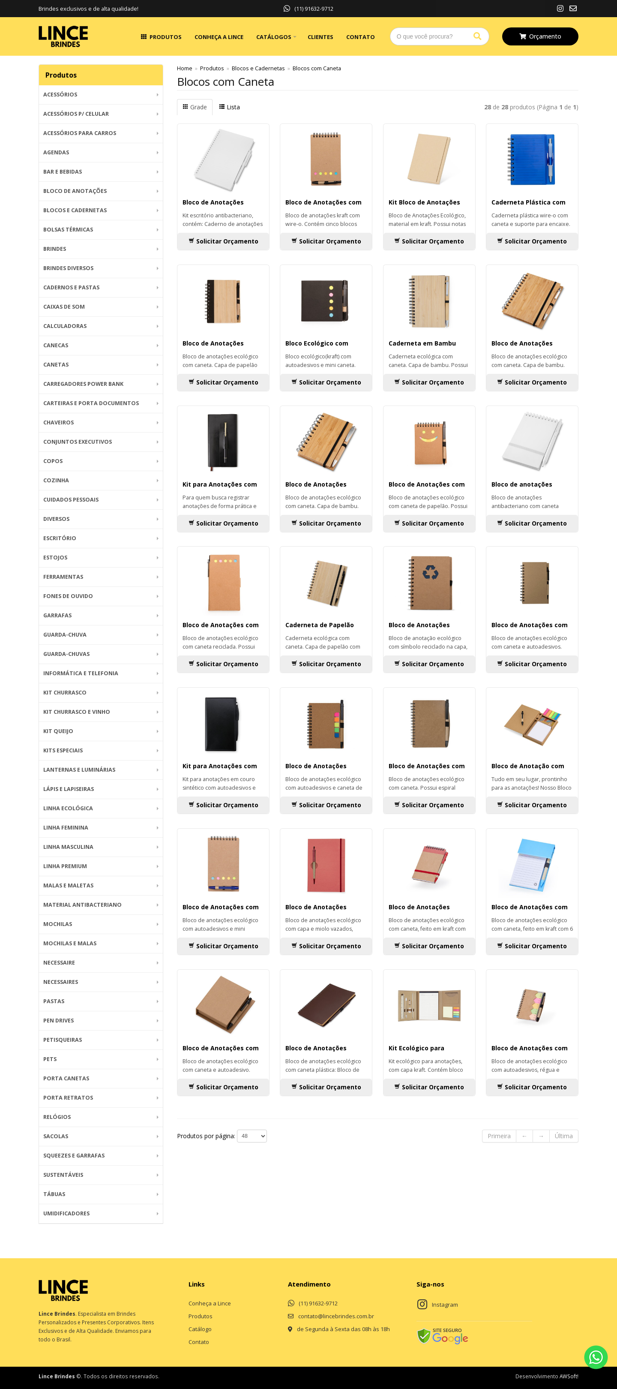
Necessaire (59, 962)
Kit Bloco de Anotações (424, 202)
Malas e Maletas (68, 885)
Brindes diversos (68, 268)
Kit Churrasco (65, 692)
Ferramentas (63, 576)
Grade (195, 107)
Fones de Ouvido (68, 596)
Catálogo (200, 1329)
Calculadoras (65, 326)
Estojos (55, 557)
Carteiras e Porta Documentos (91, 403)
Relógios (57, 1117)
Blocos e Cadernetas (75, 210)
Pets (50, 1059)
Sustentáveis (63, 1175)
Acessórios (60, 94)
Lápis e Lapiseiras (68, 789)
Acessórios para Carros (79, 133)
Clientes (320, 37)
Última (564, 1136)
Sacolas (55, 1136)
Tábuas (54, 1194)
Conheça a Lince (219, 37)
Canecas (55, 345)
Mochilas (57, 924)
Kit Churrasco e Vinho (76, 712)
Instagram (445, 1304)
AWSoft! (569, 1376)
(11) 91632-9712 (308, 8)
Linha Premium (65, 866)
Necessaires (60, 982)
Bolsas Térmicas (68, 229)
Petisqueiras (62, 1039)
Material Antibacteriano (82, 904)
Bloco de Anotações (75, 191)
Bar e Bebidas (62, 171)
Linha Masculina (68, 847)
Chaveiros (58, 422)
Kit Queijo (58, 731)
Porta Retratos (68, 1097)
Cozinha (56, 480)
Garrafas (57, 615)
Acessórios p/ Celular (76, 113)
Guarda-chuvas (66, 654)
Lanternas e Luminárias (79, 769)
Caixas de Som (64, 306)
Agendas (56, 152)
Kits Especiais (63, 750)
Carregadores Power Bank (83, 384)
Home (184, 68)
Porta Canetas (66, 1078)
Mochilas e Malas (69, 943)
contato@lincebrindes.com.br (336, 1316)
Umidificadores (66, 1213)
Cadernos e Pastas (71, 287)
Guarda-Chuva (65, 634)
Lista (229, 107)
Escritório (59, 538)
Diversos (56, 519)
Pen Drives (58, 1020)
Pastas (53, 1001)
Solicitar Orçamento (223, 241)
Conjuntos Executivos (77, 441)
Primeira (499, 1136)
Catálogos (273, 37)
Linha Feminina (65, 827)
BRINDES (54, 249)
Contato (360, 37)
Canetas (56, 364)
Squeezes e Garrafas (74, 1155)
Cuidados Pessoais (71, 499)
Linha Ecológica (68, 808)
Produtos (166, 37)
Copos (53, 461)
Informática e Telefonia (80, 673)
